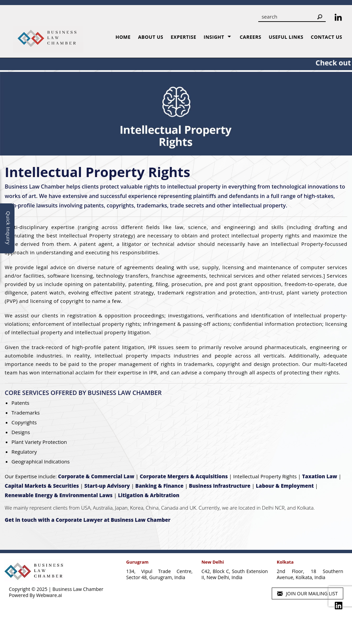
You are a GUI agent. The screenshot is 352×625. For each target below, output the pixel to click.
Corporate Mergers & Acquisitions (184, 476)
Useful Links (286, 37)
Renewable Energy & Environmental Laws (59, 495)
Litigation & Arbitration (148, 495)
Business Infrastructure (219, 485)
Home (122, 37)
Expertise (183, 37)
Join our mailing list (307, 593)
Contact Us (326, 37)
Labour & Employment (285, 485)
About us (150, 37)
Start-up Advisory (107, 485)
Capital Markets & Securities (42, 485)
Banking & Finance (159, 485)
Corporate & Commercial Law (96, 476)
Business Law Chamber (77, 589)
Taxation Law (319, 476)
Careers (250, 37)
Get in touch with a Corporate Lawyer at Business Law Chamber (88, 519)
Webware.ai (49, 595)
